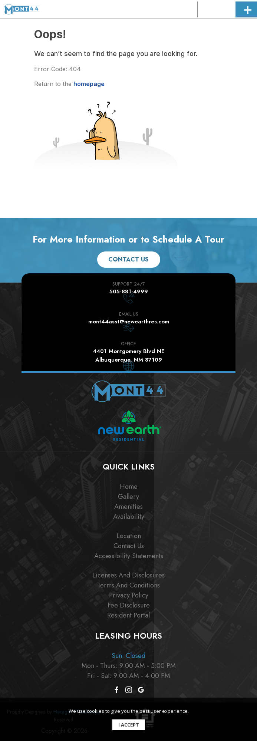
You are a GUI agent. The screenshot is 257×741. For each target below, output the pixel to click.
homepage (89, 84)
